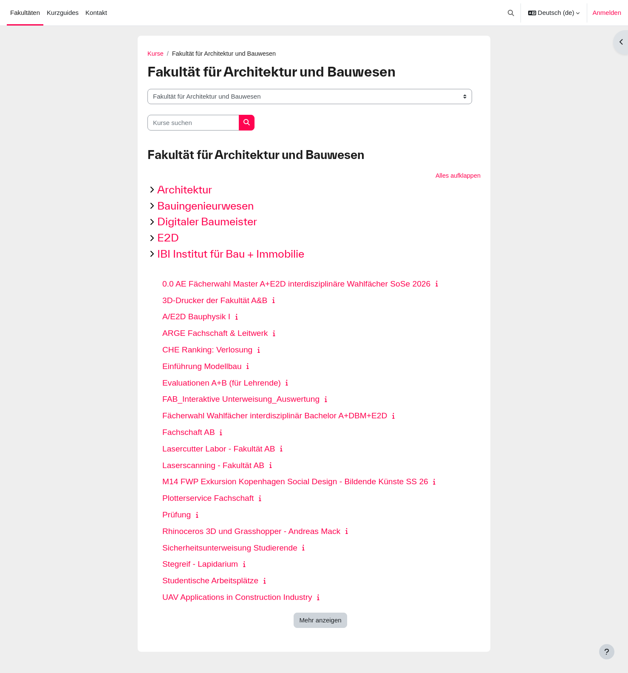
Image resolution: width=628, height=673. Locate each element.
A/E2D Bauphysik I (196, 317)
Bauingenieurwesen (205, 206)
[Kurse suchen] (193, 123)
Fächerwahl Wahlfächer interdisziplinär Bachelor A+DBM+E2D (274, 416)
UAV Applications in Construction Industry (237, 597)
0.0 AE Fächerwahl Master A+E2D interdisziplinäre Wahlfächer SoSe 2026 (296, 284)
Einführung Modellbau (202, 366)
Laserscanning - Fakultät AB (213, 465)
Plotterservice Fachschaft (208, 498)
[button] (511, 13)
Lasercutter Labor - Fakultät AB (218, 449)
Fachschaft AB (188, 433)
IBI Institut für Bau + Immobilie (230, 254)
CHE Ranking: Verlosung (207, 350)
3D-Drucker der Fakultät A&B (214, 300)
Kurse (155, 53)
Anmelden (606, 12)
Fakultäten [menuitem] (25, 12)
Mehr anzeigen (320, 620)
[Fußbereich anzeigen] (606, 651)
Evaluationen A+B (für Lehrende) (221, 383)
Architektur (184, 190)
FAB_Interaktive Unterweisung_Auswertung (241, 399)
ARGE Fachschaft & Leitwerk (215, 333)
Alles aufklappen (457, 176)
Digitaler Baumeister (207, 222)
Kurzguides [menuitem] (63, 12)
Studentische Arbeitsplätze (210, 581)
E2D (168, 238)
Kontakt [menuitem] (96, 12)
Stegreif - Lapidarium (200, 564)
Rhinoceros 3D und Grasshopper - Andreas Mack (251, 531)
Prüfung (176, 515)
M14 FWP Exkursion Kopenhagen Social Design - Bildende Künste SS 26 (295, 482)
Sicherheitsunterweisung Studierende (229, 548)
